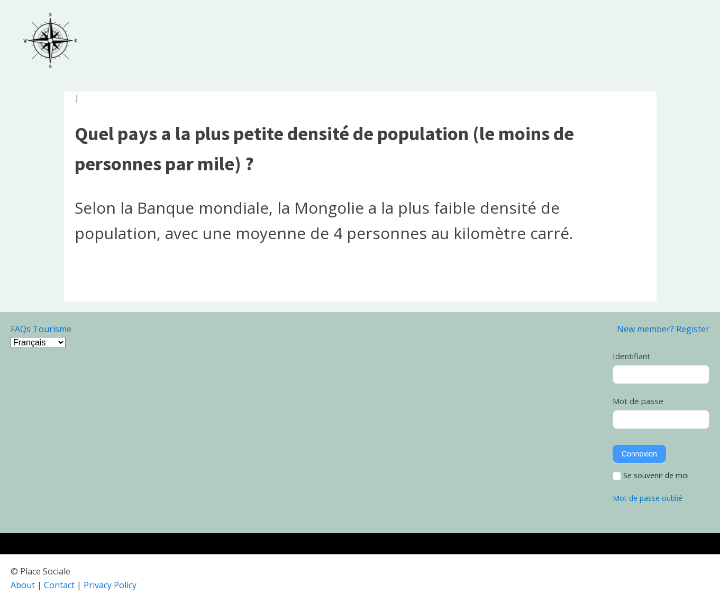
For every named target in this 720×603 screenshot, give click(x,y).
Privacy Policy (110, 585)
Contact (59, 585)
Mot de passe (638, 401)
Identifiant (631, 356)
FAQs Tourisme (41, 329)
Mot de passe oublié (647, 498)
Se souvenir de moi (651, 475)
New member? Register (663, 329)
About (23, 585)
